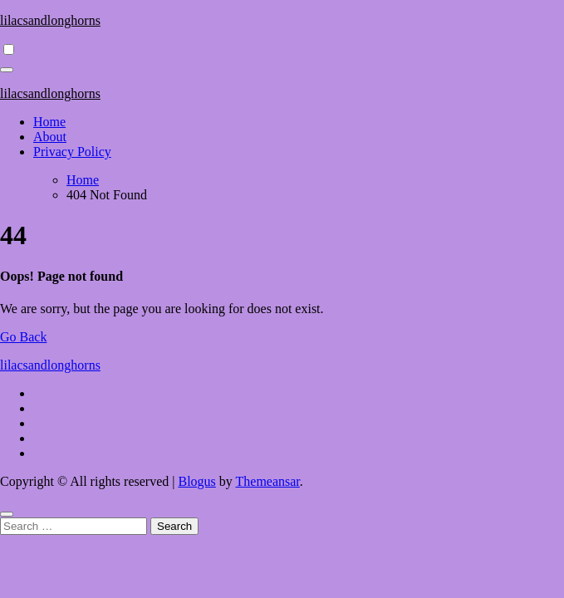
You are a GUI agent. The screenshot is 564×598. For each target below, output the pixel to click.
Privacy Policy (72, 152)
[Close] (6, 514)
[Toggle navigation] (6, 69)
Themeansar (268, 481)
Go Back (23, 337)
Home (49, 122)
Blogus (196, 481)
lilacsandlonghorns (50, 20)
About (49, 137)
